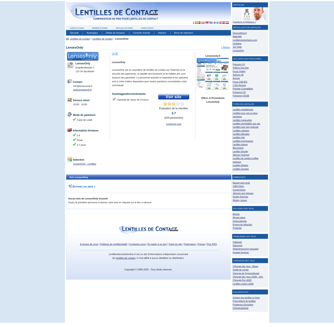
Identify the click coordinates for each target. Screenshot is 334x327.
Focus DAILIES (240, 82)
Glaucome (238, 245)
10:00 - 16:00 (80, 104)
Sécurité (74, 33)
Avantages (92, 33)
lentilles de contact (125, 258)
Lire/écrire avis (173, 124)
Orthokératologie (241, 308)
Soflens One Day (241, 68)
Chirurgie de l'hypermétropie (246, 273)
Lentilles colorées (147, 28)
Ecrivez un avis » (81, 186)
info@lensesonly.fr (82, 86)
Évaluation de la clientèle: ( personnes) (173, 113)
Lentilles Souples (241, 169)
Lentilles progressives (243, 141)
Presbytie (237, 228)
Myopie (236, 214)
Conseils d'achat (141, 33)
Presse (201, 244)
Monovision (238, 148)
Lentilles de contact (77, 28)
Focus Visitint (239, 71)
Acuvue (236, 78)
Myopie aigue (239, 217)
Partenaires (190, 244)
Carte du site (175, 244)
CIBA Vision (238, 186)
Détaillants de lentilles (100, 28)
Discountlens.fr (240, 33)
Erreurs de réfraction (242, 224)
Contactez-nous (137, 244)
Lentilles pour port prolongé (246, 127)
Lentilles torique (240, 144)
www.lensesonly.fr (82, 89)
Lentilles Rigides (240, 165)
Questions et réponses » (244, 22)
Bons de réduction (183, 33)
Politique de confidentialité (113, 244)
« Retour (225, 47)
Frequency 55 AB (241, 96)
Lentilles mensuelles (242, 120)
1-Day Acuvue (239, 85)
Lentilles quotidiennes (243, 109)
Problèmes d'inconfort (243, 305)
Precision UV (239, 64)
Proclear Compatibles (243, 89)
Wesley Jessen (240, 200)
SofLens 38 (238, 75)
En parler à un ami (157, 244)
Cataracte (237, 242)
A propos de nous (89, 244)
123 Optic (237, 47)
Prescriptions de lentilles (244, 301)
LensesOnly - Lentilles (84, 164)
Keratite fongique (241, 252)
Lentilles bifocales (241, 134)
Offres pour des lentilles (124, 28)
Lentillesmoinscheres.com (245, 40)
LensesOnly (238, 50)
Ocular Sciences (240, 197)
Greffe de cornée (241, 270)
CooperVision (239, 190)
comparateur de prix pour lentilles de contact (125, 18)
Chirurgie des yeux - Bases (245, 266)
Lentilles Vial (239, 137)
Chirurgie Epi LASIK (242, 280)
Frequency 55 (239, 92)
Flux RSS (212, 244)
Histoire (162, 33)
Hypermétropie (240, 221)
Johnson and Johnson (243, 193)
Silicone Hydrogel (241, 155)
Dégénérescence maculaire (246, 249)
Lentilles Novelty (240, 151)
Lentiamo (237, 43)
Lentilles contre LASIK (243, 284)
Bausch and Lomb (241, 183)
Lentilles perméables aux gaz (246, 123)
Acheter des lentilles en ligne (246, 298)
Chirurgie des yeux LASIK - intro (248, 277)
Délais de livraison (115, 33)
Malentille (237, 36)
